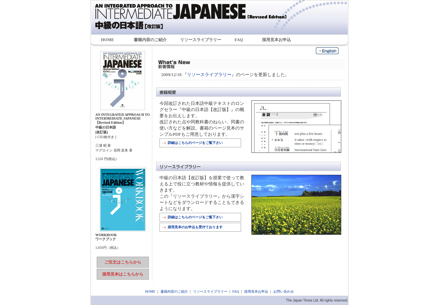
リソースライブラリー (200, 39)
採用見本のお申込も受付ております (195, 227)
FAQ (239, 39)
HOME (107, 39)
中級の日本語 (219, 17)
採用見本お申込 (276, 39)
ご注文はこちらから (122, 262)
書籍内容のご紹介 (150, 39)
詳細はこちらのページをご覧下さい (195, 143)
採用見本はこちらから (122, 274)
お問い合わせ (283, 291)
